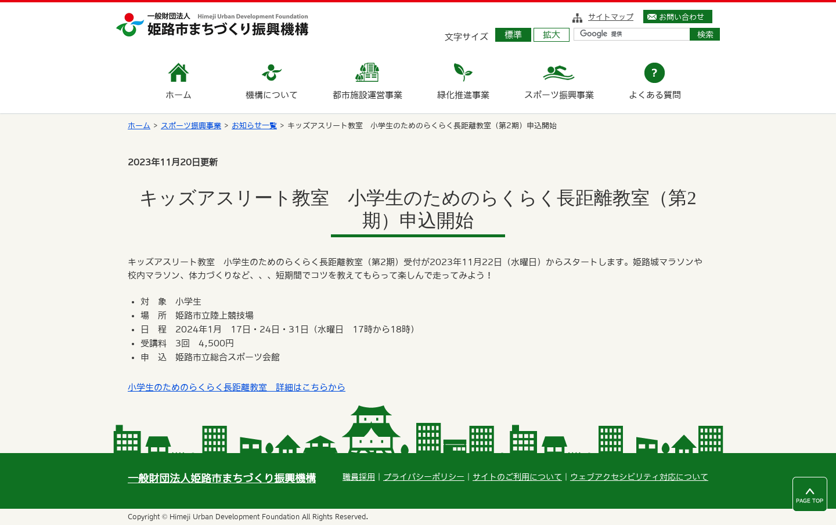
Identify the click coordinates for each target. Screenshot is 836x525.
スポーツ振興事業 (191, 125)
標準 (513, 34)
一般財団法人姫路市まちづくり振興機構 (222, 478)
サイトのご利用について (517, 477)
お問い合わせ (681, 17)
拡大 (551, 34)
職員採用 (359, 477)
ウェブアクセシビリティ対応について (639, 477)
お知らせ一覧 (254, 125)
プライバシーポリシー (423, 477)
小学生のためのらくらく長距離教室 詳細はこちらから (236, 387)
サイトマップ (610, 17)
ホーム (139, 125)
